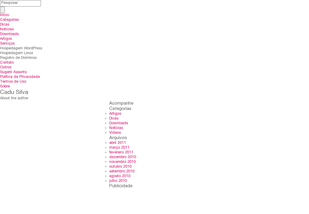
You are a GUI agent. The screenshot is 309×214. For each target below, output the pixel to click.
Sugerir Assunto (13, 72)
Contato (7, 63)
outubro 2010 (120, 167)
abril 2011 (117, 143)
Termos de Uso (13, 82)
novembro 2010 (122, 162)
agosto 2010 (119, 176)
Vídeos (115, 133)
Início (4, 15)
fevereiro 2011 (121, 153)
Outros (5, 68)
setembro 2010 (121, 172)
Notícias (7, 30)
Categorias (9, 20)
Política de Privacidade (20, 77)
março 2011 (119, 148)
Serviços (7, 44)
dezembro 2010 (122, 157)
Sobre (5, 87)
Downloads (9, 34)
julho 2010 (118, 181)
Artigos (6, 39)
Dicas (4, 25)
